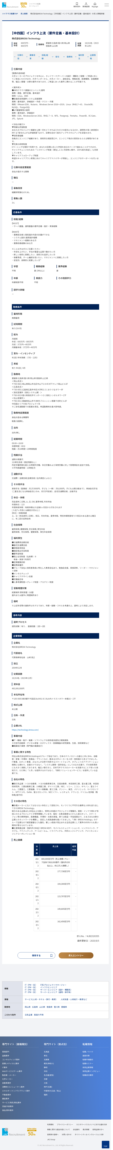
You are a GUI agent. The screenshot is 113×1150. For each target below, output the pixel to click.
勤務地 (67, 56)
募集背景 (30, 57)
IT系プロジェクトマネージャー (53, 985)
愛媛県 (64, 1007)
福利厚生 (79, 57)
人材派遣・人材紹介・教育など (74, 999)
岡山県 (27, 1007)
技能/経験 (43, 57)
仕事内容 (18, 57)
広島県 (35, 1007)
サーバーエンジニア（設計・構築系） (56, 990)
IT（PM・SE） (31, 985)
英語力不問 (38, 1015)
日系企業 (28, 1015)
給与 (55, 56)
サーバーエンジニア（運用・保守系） (56, 992)
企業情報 (91, 57)
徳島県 (49, 1007)
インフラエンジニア (48, 987)
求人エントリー (76, 955)
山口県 (42, 1007)
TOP (105, 1146)
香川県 (57, 1007)
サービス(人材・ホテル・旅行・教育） (41, 999)
